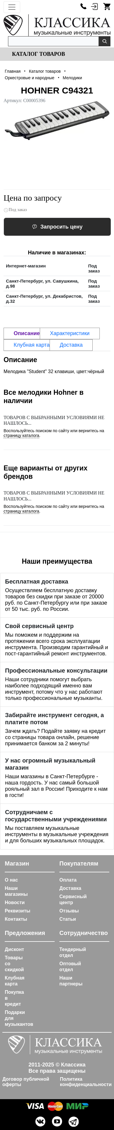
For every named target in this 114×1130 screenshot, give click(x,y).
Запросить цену (57, 227)
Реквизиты (17, 910)
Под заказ (15, 209)
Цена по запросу (33, 197)
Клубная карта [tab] (32, 345)
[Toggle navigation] (12, 7)
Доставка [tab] (71, 345)
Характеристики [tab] (69, 333)
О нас (11, 879)
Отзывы (69, 910)
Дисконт (14, 949)
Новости (15, 902)
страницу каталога (21, 435)
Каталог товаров (38, 54)
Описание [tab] (27, 333)
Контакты (16, 919)
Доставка (70, 888)
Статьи (67, 919)
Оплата (68, 879)
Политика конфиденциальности (86, 1082)
